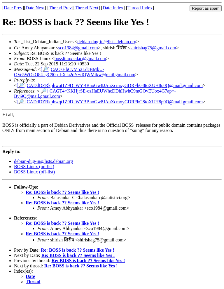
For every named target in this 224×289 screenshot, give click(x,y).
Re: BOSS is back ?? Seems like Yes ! (62, 192)
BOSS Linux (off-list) (34, 171)
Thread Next (86, 7)
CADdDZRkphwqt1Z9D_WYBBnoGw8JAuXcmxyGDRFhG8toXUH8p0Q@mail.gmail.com (115, 85)
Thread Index (140, 7)
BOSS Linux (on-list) (34, 166)
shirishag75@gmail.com (153, 47)
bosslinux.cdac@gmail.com (80, 58)
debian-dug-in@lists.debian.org (106, 41)
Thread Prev (60, 7)
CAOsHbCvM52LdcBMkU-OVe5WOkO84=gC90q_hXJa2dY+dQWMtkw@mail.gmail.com (74, 72)
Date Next (35, 7)
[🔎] (45, 69)
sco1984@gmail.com (78, 47)
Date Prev (13, 7)
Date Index (113, 7)
